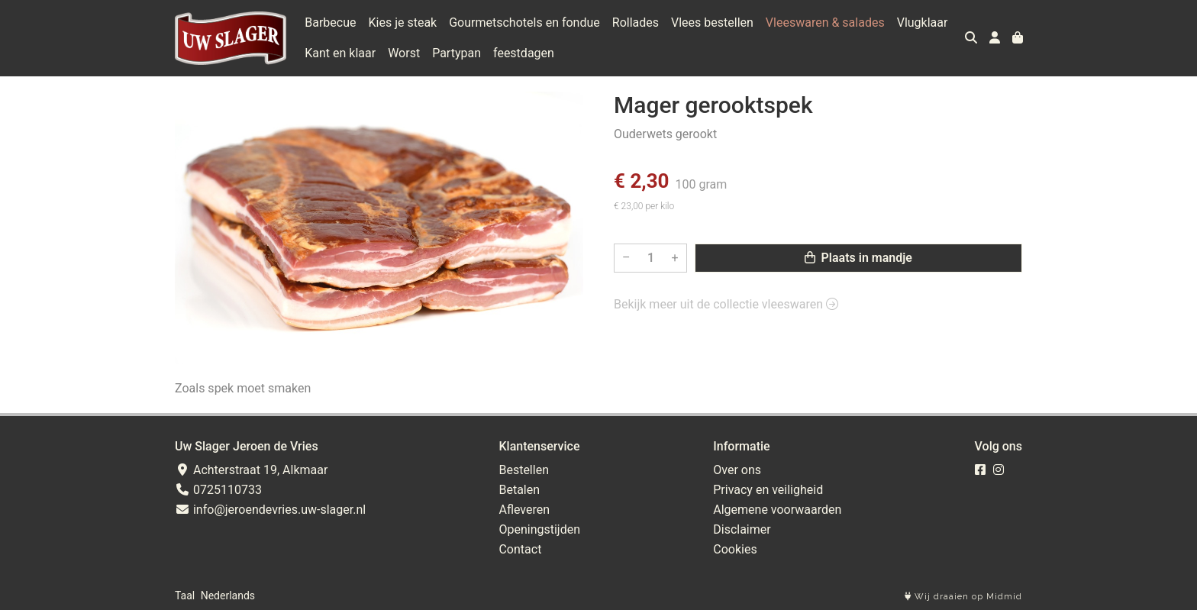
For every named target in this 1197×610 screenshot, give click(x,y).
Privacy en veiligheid (768, 490)
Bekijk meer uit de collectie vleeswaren (726, 304)
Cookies (735, 549)
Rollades (635, 22)
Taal (185, 595)
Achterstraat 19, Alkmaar (251, 470)
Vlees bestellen (712, 22)
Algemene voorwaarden (777, 509)
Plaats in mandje (858, 257)
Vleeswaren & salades (825, 22)
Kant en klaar (340, 53)
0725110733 (218, 490)
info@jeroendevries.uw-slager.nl (270, 509)
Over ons (737, 470)
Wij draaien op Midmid (963, 597)
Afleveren (524, 509)
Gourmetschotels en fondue (524, 22)
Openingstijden (539, 529)
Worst (404, 53)
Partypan (456, 53)
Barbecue (330, 22)
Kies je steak (403, 22)
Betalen (519, 490)
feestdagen (523, 53)
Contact (519, 549)
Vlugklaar (922, 22)
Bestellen (523, 470)
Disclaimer (741, 529)
